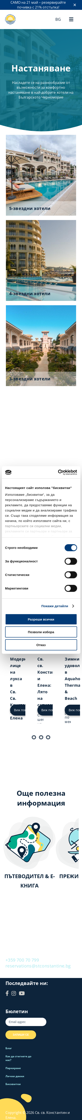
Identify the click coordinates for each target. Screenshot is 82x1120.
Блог (8, 1048)
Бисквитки (13, 1084)
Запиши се (21, 1034)
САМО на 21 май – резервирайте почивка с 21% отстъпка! (38, 5)
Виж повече (23, 710)
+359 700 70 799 (22, 960)
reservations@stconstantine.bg (38, 966)
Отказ (41, 645)
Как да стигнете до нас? (18, 1058)
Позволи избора (41, 632)
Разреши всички (41, 619)
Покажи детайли (54, 606)
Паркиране (13, 1068)
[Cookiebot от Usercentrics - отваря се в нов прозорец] (58, 472)
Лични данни (14, 1076)
